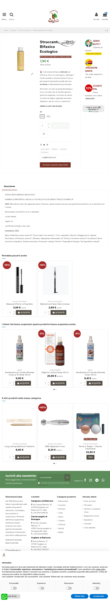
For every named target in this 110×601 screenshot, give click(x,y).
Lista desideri (89, 528)
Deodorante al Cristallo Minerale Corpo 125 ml (90, 373)
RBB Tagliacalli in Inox (55, 446)
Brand (60, 532)
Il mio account (90, 501)
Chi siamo (88, 505)
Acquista (60, 126)
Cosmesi (62, 505)
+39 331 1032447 (45, 1)
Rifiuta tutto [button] (80, 596)
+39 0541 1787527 (41, 549)
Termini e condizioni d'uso (92, 510)
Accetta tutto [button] (98, 596)
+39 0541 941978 (93, 54)
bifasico (55, 149)
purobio (63, 149)
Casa (60, 513)
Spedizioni (88, 520)
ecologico (44, 152)
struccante (45, 149)
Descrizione (9, 186)
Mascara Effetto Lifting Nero (19, 304)
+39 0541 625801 (40, 534)
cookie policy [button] (100, 569)
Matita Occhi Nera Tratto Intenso (55, 304)
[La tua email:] (51, 477)
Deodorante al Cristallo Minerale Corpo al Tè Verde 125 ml (19, 373)
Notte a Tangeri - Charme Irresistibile (90, 447)
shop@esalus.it (65, 1)
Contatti (87, 524)
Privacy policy (43, 485)
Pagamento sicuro (91, 516)
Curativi (61, 520)
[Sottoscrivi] (67, 477)
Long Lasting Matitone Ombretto (20, 446)
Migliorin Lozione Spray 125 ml (55, 372)
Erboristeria (63, 501)
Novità (61, 528)
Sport (60, 517)
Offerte (61, 524)
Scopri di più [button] (11, 596)
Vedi (90, 457)
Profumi (61, 509)
